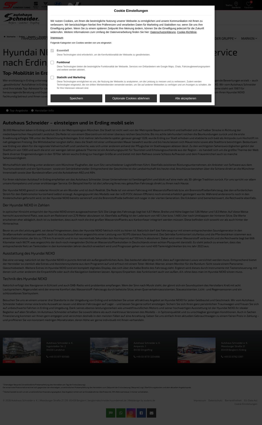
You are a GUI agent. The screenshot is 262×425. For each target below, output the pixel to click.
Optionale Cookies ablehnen (131, 98)
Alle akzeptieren (185, 98)
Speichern (76, 98)
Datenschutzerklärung (163, 32)
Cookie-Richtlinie (187, 32)
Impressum (57, 37)
